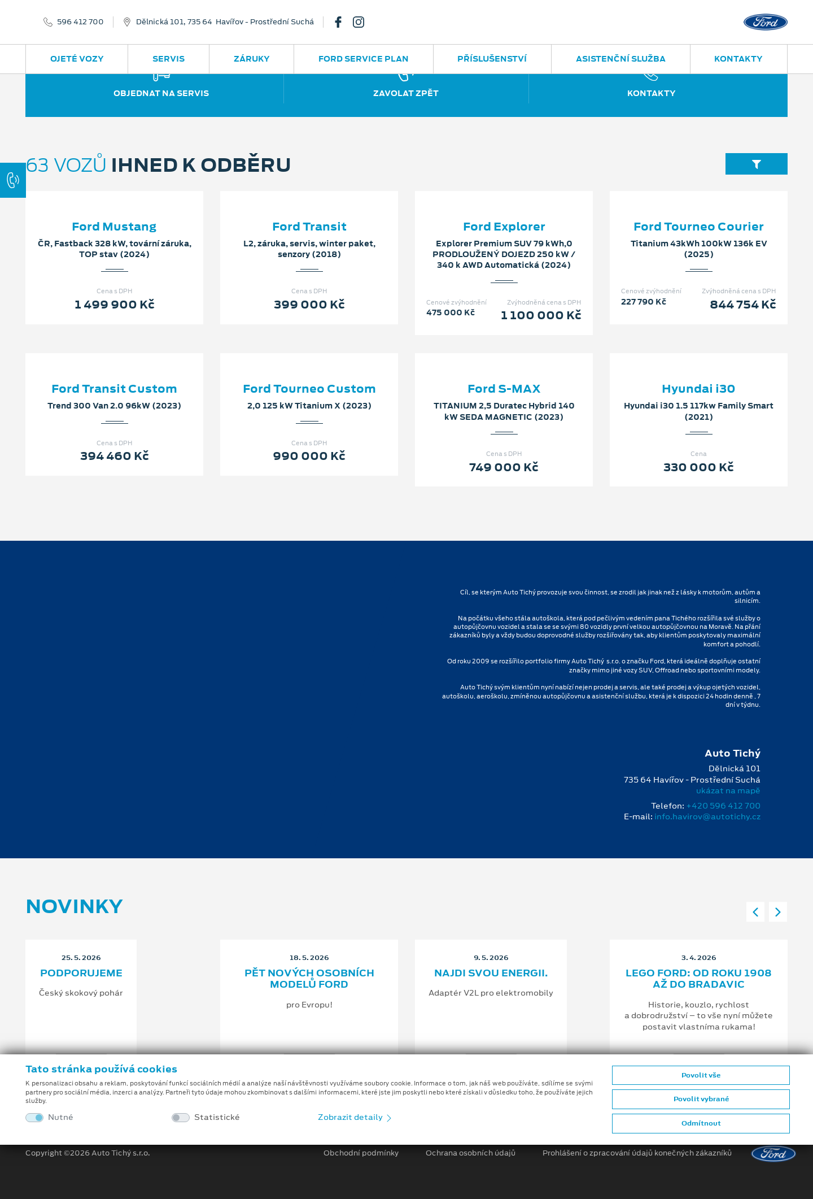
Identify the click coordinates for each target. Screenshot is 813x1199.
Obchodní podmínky (361, 1153)
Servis (168, 58)
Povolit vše (700, 1075)
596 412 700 (80, 22)
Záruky (252, 58)
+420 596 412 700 (723, 805)
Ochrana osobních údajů (470, 1153)
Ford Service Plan (363, 58)
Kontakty (738, 58)
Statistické (217, 1117)
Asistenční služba (621, 58)
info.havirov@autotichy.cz (707, 816)
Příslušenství (492, 58)
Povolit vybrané (701, 1099)
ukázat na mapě (728, 790)
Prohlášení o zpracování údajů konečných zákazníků (637, 1153)
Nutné (60, 1117)
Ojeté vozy (77, 58)
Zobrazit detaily (356, 1117)
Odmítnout (701, 1123)
